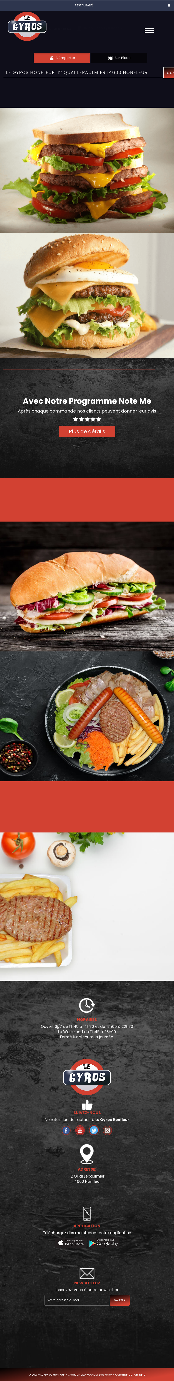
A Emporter (61, 57)
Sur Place (119, 57)
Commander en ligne (130, 1375)
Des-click (105, 1375)
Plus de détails (87, 431)
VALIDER (119, 1300)
